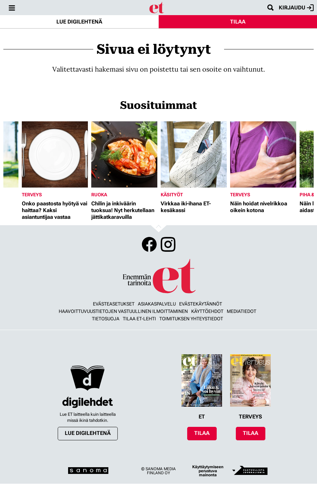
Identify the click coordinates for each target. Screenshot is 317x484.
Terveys (32, 194)
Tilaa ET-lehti (139, 318)
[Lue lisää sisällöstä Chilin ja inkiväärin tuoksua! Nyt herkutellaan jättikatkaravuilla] (124, 154)
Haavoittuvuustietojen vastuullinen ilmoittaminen (123, 311)
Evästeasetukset (114, 304)
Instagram (168, 244)
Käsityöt (172, 194)
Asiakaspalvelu (157, 304)
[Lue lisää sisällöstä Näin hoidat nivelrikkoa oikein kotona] (263, 154)
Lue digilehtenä (79, 21)
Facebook (149, 244)
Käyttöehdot (207, 311)
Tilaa (238, 21)
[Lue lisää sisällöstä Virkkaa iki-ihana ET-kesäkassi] (194, 154)
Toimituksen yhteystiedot (191, 318)
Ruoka (99, 194)
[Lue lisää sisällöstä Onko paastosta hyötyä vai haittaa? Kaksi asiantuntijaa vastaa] (55, 154)
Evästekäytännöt (200, 304)
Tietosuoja (105, 318)
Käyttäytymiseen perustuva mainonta (207, 471)
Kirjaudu (296, 7)
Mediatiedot (241, 311)
